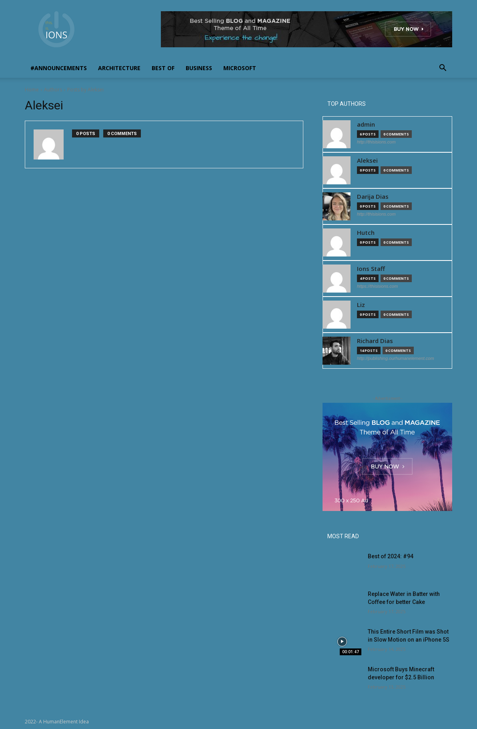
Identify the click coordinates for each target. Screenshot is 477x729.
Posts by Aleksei (85, 89)
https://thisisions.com (377, 286)
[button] (442, 69)
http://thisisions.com (376, 141)
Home (32, 89)
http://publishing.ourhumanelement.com (395, 358)
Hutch (366, 232)
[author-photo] (53, 144)
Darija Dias (373, 196)
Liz (361, 305)
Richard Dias (375, 341)
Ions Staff (371, 269)
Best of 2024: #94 (390, 556)
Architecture (119, 68)
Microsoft (239, 68)
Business (199, 68)
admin (366, 124)
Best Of (163, 68)
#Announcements (58, 68)
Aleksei (367, 160)
